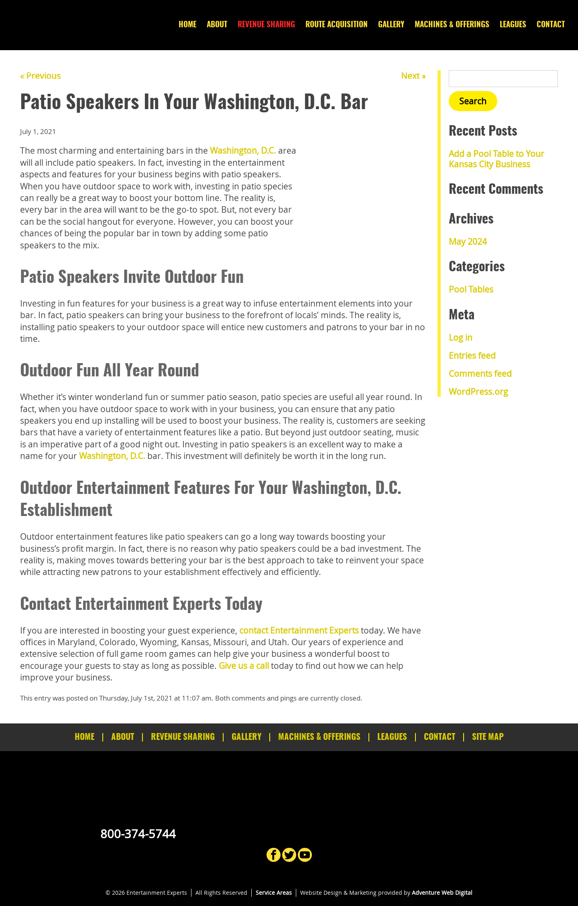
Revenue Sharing (266, 25)
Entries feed (472, 355)
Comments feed (480, 373)
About (217, 25)
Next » (413, 75)
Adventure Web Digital (442, 892)
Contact (551, 25)
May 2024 (468, 241)
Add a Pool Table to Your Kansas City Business (496, 158)
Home (187, 25)
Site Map (488, 737)
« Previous (40, 75)
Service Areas (274, 892)
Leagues (513, 25)
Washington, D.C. (243, 150)
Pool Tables (471, 289)
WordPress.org (478, 391)
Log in (460, 337)
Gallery (391, 25)
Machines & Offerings (452, 25)
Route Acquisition (336, 25)
